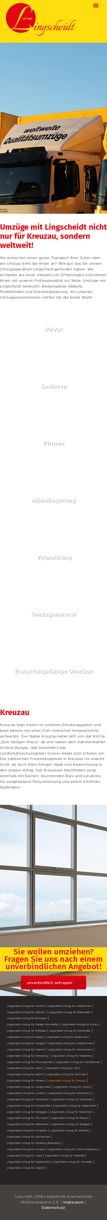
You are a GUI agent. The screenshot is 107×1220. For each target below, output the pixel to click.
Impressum (73, 1202)
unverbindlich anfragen (53, 982)
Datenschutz (53, 1207)
